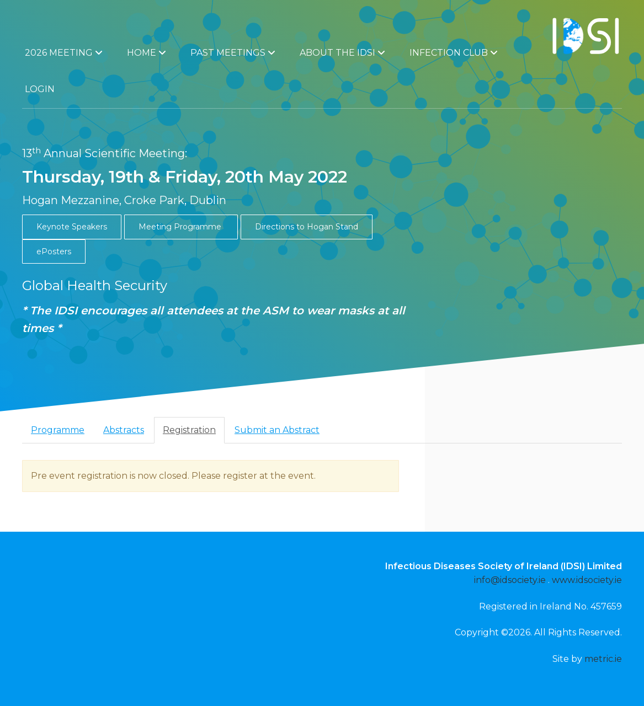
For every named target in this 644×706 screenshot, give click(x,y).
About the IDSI (342, 52)
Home (146, 52)
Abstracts (123, 430)
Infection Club (453, 52)
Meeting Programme (181, 227)
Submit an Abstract (277, 430)
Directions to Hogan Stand (306, 227)
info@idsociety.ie (510, 580)
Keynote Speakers (71, 227)
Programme (57, 430)
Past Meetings (232, 52)
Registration (189, 430)
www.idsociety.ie (587, 580)
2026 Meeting (64, 52)
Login (40, 89)
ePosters (53, 251)
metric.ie (603, 659)
